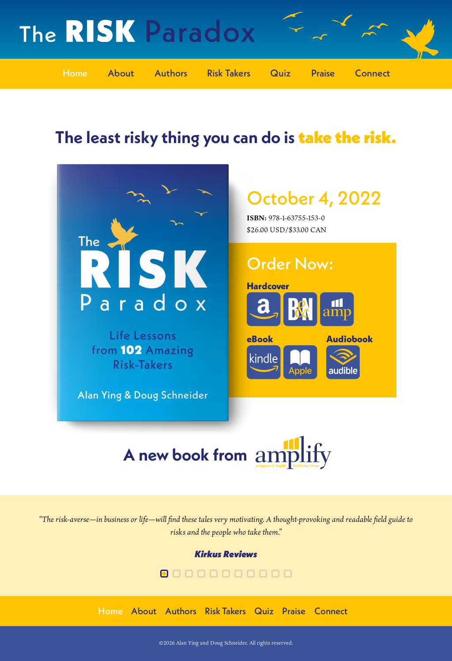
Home (75, 73)
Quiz (280, 73)
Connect (372, 73)
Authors (170, 73)
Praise (323, 73)
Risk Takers (228, 73)
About (121, 73)
